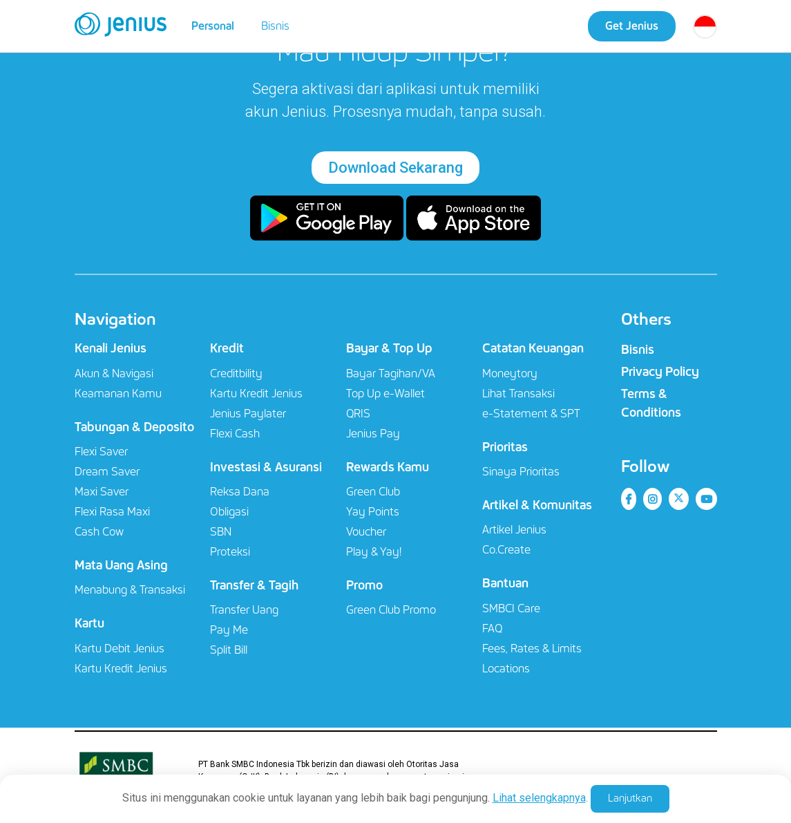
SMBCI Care (511, 608)
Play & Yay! (373, 551)
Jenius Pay (373, 433)
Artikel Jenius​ (514, 529)
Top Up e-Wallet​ (385, 393)
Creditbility (236, 373)
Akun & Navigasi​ (114, 373)
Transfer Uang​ (244, 609)
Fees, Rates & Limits (532, 648)
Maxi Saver (101, 491)
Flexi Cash (235, 433)
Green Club (373, 491)
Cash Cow (99, 531)
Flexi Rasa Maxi (112, 511)
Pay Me (229, 629)
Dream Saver (107, 471)
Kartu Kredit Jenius (121, 668)
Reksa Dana (239, 491)
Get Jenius (631, 25)
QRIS (358, 413)
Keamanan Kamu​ (118, 393)
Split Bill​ (228, 649)
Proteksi (230, 551)
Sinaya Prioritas (521, 471)
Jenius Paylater (248, 413)
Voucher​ (366, 531)
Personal (212, 25)
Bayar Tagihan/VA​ (390, 373)
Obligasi (229, 511)
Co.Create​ (506, 549)
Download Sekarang (395, 167)
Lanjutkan (630, 798)
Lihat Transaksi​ (518, 393)
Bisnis (275, 25)
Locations (506, 668)
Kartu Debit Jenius (119, 648)
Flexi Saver (101, 451)
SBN (220, 531)
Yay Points (372, 511)
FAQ (492, 628)
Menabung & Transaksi (130, 589)
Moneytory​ (509, 373)
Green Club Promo (391, 609)
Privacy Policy (660, 371)
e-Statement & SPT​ (531, 413)
